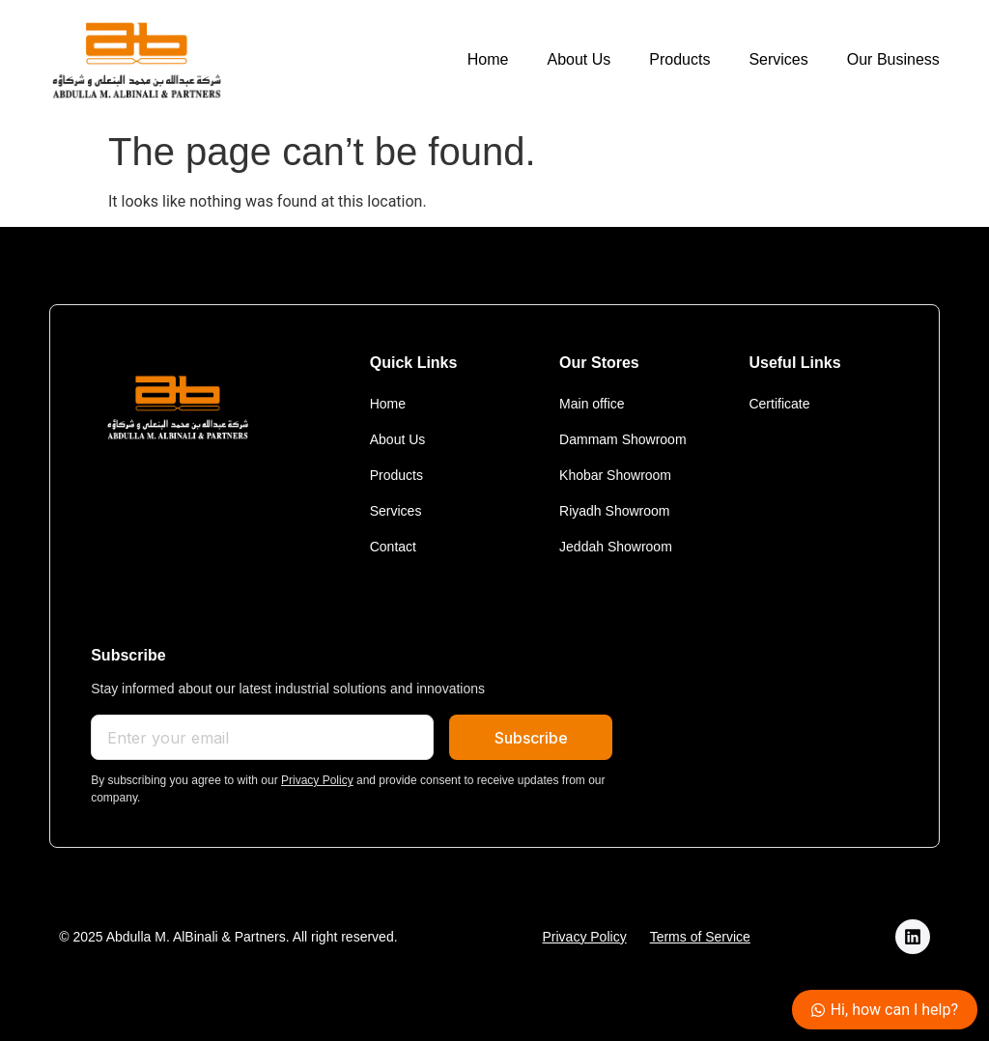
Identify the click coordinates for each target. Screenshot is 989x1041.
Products (679, 59)
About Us (578, 59)
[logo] (136, 60)
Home (488, 59)
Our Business (893, 59)
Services (778, 59)
